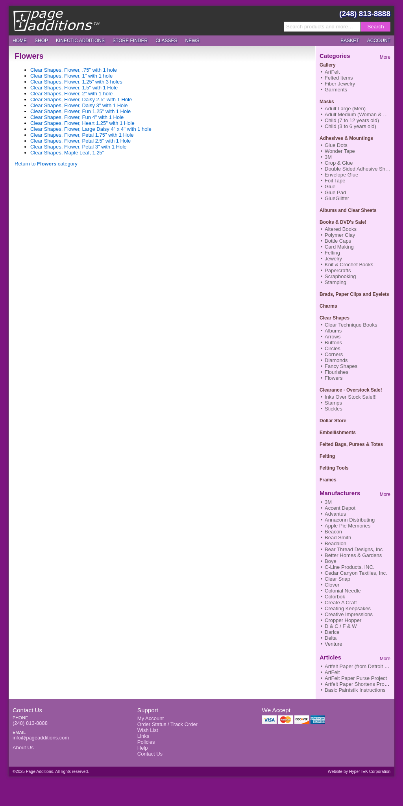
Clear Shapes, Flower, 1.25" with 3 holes (76, 82)
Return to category (46, 164)
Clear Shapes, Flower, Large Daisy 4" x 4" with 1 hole (91, 129)
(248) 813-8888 (364, 13)
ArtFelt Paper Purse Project (356, 678)
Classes (166, 40)
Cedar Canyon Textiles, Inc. (356, 573)
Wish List (147, 730)
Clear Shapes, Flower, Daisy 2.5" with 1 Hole (81, 99)
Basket (349, 40)
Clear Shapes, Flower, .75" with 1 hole (73, 70)
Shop (41, 40)
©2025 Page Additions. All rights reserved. (51, 771)
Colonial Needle (343, 591)
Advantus (335, 514)
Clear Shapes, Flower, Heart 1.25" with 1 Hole (82, 123)
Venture (333, 644)
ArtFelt (332, 672)
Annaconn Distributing (350, 520)
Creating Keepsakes (348, 608)
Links (143, 736)
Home (20, 40)
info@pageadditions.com (41, 738)
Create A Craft (341, 602)
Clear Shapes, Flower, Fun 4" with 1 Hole (77, 117)
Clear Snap (337, 579)
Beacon (333, 532)
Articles (330, 657)
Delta (330, 638)
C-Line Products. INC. (349, 567)
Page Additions (56, 20)
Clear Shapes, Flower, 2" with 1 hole (71, 94)
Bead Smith (338, 537)
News (192, 40)
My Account (150, 718)
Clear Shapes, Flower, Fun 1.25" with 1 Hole (80, 111)
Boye (330, 561)
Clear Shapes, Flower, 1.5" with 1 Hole (74, 88)
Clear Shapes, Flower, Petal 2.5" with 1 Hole (80, 141)
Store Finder (130, 40)
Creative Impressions (349, 614)
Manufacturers (340, 493)
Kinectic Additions (80, 40)
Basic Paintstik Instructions (355, 690)
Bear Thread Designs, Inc (354, 549)
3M (328, 502)
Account (378, 40)
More (385, 57)
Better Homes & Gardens (353, 555)
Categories (335, 55)
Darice (332, 632)
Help (142, 748)
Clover (332, 585)
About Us (23, 747)
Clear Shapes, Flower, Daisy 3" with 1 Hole (79, 105)
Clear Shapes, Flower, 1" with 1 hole (71, 76)
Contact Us (27, 710)
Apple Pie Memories (347, 526)
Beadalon (335, 543)
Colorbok (335, 597)
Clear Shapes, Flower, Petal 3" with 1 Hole (78, 147)
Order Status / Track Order (167, 724)
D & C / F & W (341, 626)
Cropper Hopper (343, 620)
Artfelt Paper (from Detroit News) (362, 666)
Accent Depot (340, 508)
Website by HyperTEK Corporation (359, 771)
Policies (146, 742)
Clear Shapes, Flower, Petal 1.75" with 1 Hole (82, 135)
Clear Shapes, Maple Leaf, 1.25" (67, 153)
